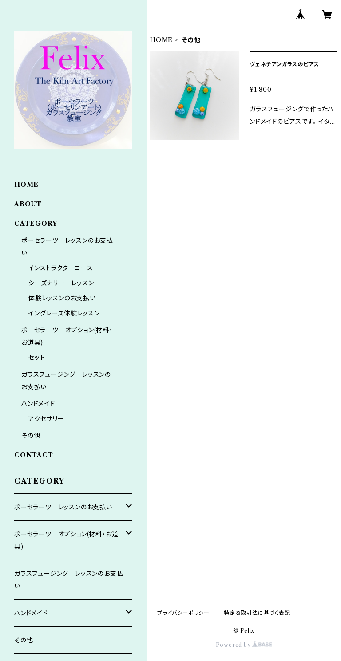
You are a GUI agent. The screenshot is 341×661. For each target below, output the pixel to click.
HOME (161, 40)
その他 (30, 436)
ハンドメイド (38, 404)
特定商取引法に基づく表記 (257, 613)
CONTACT (33, 455)
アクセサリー (46, 419)
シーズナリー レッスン (61, 283)
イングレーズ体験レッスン (64, 313)
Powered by (244, 644)
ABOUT (28, 204)
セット (36, 358)
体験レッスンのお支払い (62, 298)
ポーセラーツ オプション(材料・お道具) (66, 540)
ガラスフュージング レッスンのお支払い (68, 580)
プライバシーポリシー (183, 613)
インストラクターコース (60, 268)
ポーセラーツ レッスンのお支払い (63, 507)
